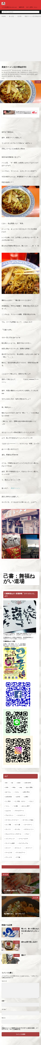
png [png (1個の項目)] (21, 787)
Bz (2, 72)
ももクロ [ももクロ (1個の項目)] (8, 810)
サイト (4, 1018)
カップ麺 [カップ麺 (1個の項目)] (8, 824)
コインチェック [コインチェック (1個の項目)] (10, 838)
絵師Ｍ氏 (21, 7)
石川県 (19, 16)
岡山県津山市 (12, 72)
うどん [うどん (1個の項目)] (17, 792)
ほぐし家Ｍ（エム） (32, 7)
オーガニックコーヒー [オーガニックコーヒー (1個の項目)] (12, 820)
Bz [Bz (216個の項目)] (12, 783)
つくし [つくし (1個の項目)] (7, 806)
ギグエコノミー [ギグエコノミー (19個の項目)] (29, 829)
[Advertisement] (20, 39)
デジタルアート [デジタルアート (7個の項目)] (20, 852)
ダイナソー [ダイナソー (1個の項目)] (29, 848)
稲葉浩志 (18, 76)
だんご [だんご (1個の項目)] (32, 801)
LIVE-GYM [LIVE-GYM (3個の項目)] (28, 783)
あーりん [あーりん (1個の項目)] (8, 792)
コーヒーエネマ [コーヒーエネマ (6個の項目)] (23, 838)
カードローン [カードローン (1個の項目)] (28, 824)
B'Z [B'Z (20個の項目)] (6, 783)
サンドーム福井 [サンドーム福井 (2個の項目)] (10, 843)
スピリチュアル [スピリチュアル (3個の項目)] (23, 843)
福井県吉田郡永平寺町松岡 (18, 74)
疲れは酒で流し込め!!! (29, 942)
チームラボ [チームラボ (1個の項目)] (8, 852)
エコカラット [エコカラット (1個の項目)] (21, 815)
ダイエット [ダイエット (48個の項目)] (18, 848)
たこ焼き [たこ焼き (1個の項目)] (8, 801)
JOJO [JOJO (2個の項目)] (18, 783)
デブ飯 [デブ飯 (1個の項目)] (18, 857)
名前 (3, 1001)
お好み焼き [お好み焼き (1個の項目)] (8, 796)
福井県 (17, 942)
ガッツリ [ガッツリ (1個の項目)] (8, 829)
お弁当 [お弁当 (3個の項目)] (18, 796)
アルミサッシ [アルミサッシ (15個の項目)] (9, 815)
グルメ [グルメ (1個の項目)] (27, 834)
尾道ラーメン (15, 488)
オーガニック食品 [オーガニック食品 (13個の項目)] (28, 820)
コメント (4, 981)
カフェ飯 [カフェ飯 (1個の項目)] (17, 824)
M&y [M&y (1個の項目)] (14, 787)
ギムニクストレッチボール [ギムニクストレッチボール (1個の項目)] (13, 834)
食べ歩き (11, 16)
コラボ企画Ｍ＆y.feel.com (9, 7)
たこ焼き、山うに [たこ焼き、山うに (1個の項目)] (20, 801)
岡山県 (6, 72)
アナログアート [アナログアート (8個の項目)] (19, 810)
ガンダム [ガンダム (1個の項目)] (17, 829)
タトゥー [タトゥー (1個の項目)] (8, 848)
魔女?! (23, 955)
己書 (18, 72)
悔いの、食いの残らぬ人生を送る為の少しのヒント (30, 931)
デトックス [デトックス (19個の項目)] (8, 857)
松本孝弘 (35, 72)
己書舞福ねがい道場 (26, 72)
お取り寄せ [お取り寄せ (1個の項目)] (26, 792)
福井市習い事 (6, 74)
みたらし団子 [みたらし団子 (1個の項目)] (26, 806)
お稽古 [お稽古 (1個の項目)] (26, 796)
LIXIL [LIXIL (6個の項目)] (6, 787)
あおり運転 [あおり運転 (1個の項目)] (29, 787)
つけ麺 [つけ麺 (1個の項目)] (15, 806)
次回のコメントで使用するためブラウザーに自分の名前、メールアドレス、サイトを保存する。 (20, 1028)
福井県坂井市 (30, 74)
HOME (4, 16)
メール (4, 1009)
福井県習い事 (11, 76)
